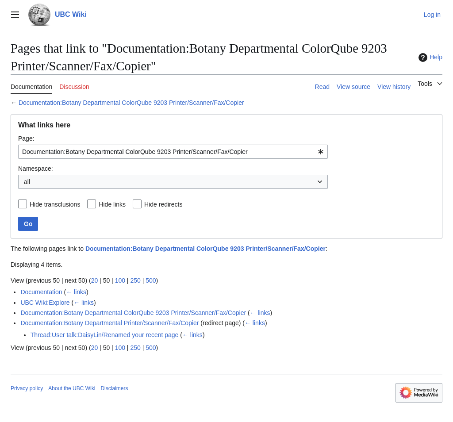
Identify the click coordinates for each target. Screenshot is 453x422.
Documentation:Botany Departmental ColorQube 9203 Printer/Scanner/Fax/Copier (131, 102)
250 (135, 280)
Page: (26, 138)
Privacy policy (27, 388)
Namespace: (35, 168)
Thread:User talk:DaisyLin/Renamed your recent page (105, 334)
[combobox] (173, 152)
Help (429, 57)
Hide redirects (163, 204)
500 (151, 280)
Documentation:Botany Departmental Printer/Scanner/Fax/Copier (109, 322)
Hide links (112, 204)
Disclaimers (114, 388)
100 (120, 280)
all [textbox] (27, 181)
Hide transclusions (55, 204)
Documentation (41, 291)
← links (76, 291)
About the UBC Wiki (71, 388)
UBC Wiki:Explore (44, 302)
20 (94, 280)
